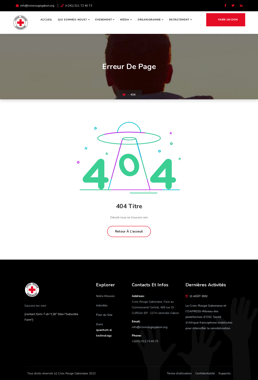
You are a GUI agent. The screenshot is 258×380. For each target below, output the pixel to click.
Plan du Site (104, 315)
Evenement (103, 19)
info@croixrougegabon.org (149, 327)
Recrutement (179, 19)
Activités (102, 305)
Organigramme (149, 19)
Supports (224, 373)
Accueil (46, 19)
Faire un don (226, 19)
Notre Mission (105, 296)
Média (124, 19)
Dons (99, 324)
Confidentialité (205, 373)
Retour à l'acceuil (129, 231)
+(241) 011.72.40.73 (145, 341)
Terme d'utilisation (179, 373)
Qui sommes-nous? (72, 19)
